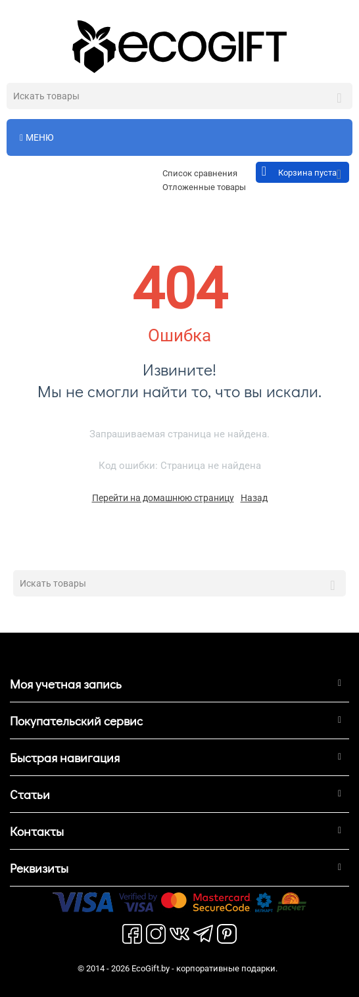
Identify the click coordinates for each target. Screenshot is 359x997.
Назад (254, 498)
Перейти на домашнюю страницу (163, 498)
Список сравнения (199, 173)
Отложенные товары (204, 187)
